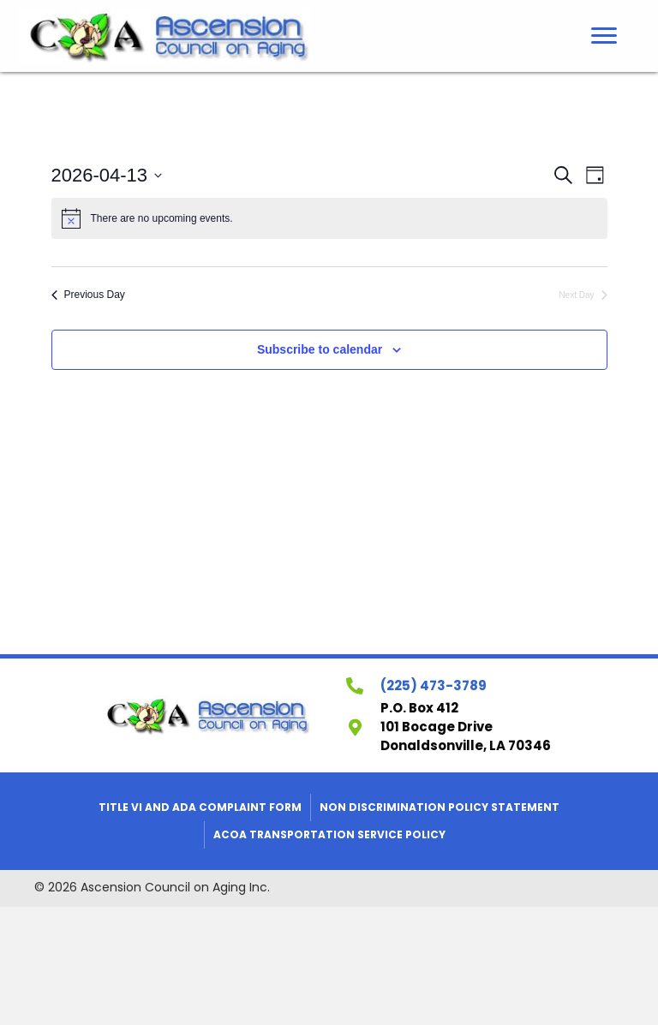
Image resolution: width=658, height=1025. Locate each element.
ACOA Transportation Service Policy (329, 834)
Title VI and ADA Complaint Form (200, 807)
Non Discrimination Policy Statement (439, 807)
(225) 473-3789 (433, 685)
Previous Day (88, 295)
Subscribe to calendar (319, 349)
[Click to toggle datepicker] (107, 175)
